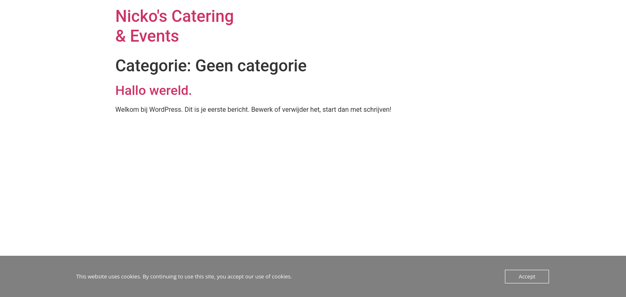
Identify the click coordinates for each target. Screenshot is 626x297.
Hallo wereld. (153, 90)
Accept (527, 276)
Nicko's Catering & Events (174, 26)
